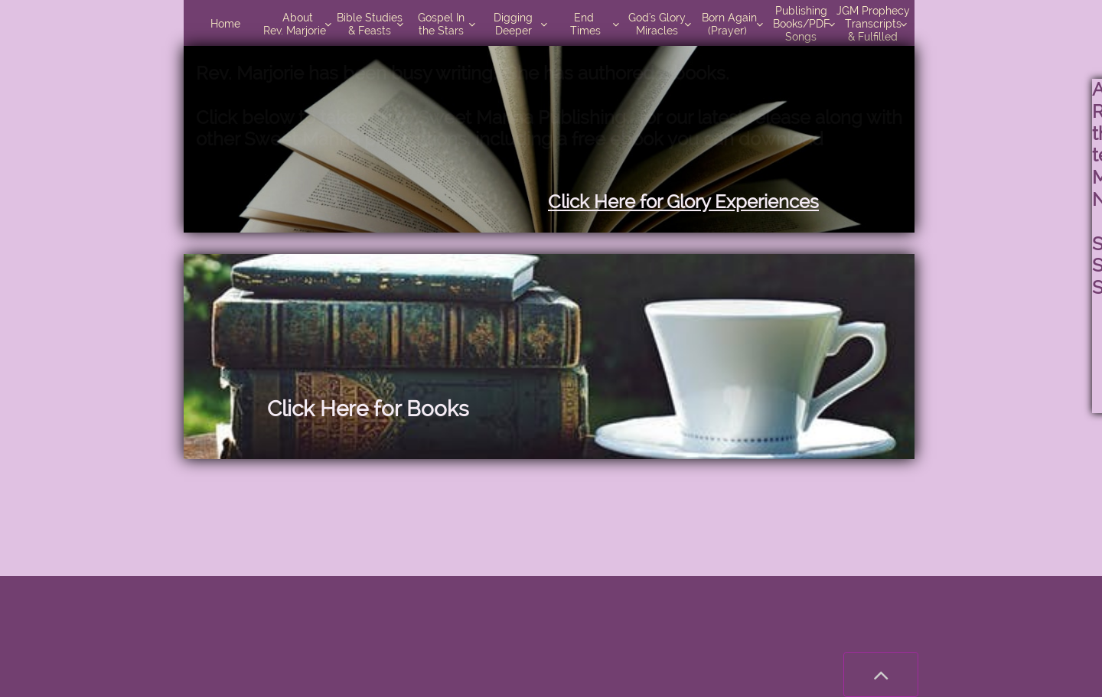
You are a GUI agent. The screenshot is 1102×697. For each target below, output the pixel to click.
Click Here (317, 409)
